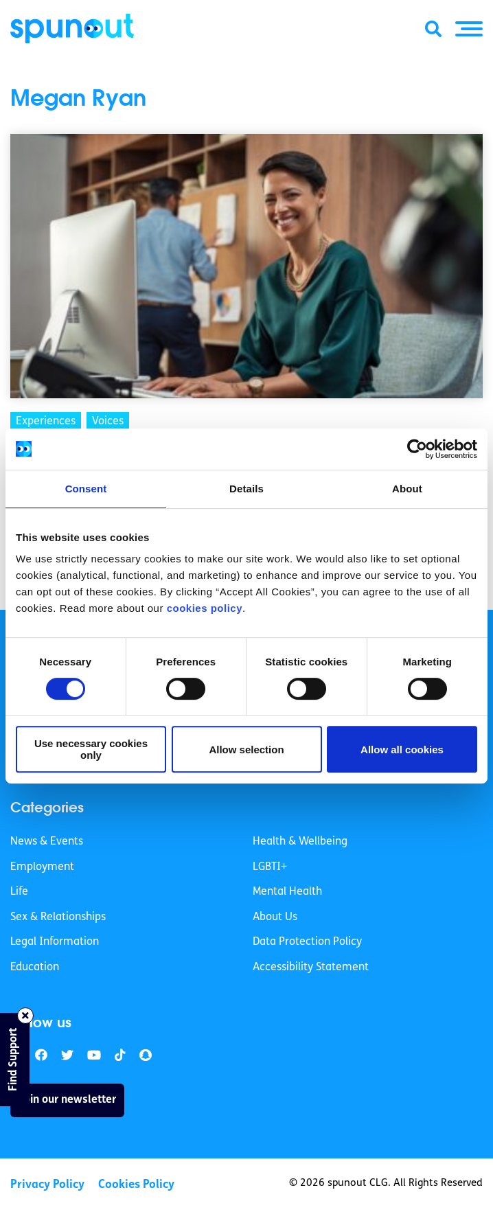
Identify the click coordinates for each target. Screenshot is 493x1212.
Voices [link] (108, 421)
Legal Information (54, 942)
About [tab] (407, 488)
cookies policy (204, 608)
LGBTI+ (270, 867)
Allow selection (246, 749)
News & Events (46, 841)
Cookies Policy (136, 1185)
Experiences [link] (46, 421)
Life (19, 892)
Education (34, 967)
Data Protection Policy (307, 942)
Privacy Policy (47, 1185)
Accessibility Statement (311, 967)
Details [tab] (246, 488)
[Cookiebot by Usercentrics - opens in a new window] (417, 449)
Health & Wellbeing (300, 841)
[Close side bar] (25, 1015)
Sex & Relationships (58, 917)
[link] (67, 1056)
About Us (275, 917)
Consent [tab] (86, 488)
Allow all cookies (402, 749)
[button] (469, 28)
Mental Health (287, 892)
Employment (42, 867)
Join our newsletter (67, 1100)
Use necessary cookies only (91, 749)
